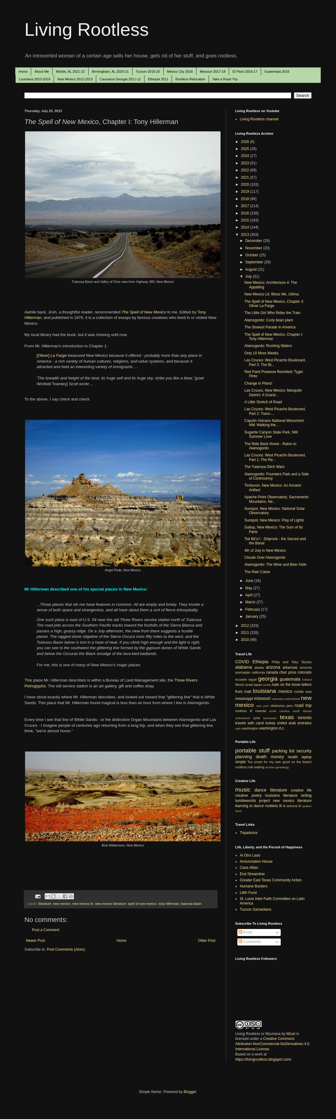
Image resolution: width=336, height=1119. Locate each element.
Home (23, 71)
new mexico (62, 903)
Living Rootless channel (259, 119)
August (251, 269)
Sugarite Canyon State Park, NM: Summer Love (271, 434)
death (261, 756)
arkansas (290, 667)
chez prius (287, 672)
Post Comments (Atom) (66, 949)
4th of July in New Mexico (265, 550)
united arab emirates (294, 723)
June (249, 581)
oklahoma (277, 706)
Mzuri (290, 1034)
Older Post (206, 940)
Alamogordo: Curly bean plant (268, 320)
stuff (264, 750)
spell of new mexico (142, 903)
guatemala (290, 679)
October (252, 255)
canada (272, 672)
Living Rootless (86, 29)
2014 (245, 227)
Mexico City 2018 (180, 71)
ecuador (241, 679)
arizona (273, 667)
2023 (245, 163)
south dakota (302, 711)
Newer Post (35, 940)
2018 (245, 199)
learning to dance (249, 806)
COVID (242, 661)
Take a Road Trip (225, 79)
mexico (285, 691)
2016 (245, 213)
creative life (301, 790)
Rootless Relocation (190, 79)
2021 (245, 177)
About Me (42, 71)
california (258, 672)
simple (240, 762)
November (254, 248)
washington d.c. (272, 728)
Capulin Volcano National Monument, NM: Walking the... (274, 423)
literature (44, 903)
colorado (305, 672)
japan (258, 684)
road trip (303, 705)
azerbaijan (242, 672)
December (254, 241)
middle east (303, 691)
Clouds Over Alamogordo (264, 557)
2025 (245, 149)
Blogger (190, 1092)
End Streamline (252, 874)
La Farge (58, 355)
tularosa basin (191, 903)
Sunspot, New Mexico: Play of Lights (274, 520)
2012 (245, 625)
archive (270, 767)
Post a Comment (45, 930)
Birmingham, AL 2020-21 (110, 71)
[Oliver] (43, 355)
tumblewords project (252, 801)
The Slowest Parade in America (269, 327)
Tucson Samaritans (255, 909)
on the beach (301, 762)
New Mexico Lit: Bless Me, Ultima (271, 294)
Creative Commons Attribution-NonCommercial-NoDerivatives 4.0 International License (272, 1044)
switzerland (242, 718)
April (249, 595)
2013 (245, 234)
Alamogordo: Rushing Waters (268, 346)
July (249, 276)
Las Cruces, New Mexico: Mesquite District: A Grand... (273, 392)
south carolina (279, 711)
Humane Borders (254, 886)
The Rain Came (257, 572)
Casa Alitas (249, 867)
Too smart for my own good (268, 762)
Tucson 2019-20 (148, 71)
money (277, 756)
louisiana (264, 691)
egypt (253, 679)
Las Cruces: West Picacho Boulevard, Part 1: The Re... (275, 457)
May (249, 588)
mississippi (244, 699)
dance (260, 790)
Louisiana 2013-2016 (34, 79)
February (253, 609)
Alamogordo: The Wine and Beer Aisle (275, 564)
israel (249, 684)
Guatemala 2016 (277, 71)
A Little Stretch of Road (263, 402)
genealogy (282, 767)
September (254, 262)
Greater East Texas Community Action (271, 880)
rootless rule (244, 767)
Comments (250, 942)
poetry (257, 795)
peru (289, 706)
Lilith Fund (248, 892)
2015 (245, 220)
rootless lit (243, 711)
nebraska (277, 698)
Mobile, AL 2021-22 (70, 71)
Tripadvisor (249, 833)
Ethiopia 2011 (158, 79)
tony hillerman (169, 903)
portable (245, 750)
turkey (270, 723)
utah (238, 728)
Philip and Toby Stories (292, 662)
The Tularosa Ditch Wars (264, 467)
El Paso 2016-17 (244, 71)
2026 (245, 142)
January (252, 616)
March (251, 602)
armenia (306, 667)
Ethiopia (260, 661)
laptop (306, 757)
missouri (262, 698)
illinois (239, 684)
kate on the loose (286, 684)
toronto (305, 717)
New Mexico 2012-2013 (75, 79)
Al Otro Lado (250, 855)
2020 (245, 184)
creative (241, 795)
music (242, 789)
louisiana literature (281, 795)
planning (243, 756)
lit (284, 806)
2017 (245, 206)
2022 (245, 170)
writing (306, 795)
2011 (245, 633)
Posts (245, 932)
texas (287, 717)
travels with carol (249, 723)
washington (250, 728)
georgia (268, 678)
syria (256, 718)
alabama (243, 667)
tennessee (270, 718)
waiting (259, 767)
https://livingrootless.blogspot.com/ (263, 1059)
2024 (245, 156)
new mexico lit (82, 903)
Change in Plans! (258, 383)
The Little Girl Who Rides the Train (272, 313)
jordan (267, 684)
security (304, 750)
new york (262, 706)
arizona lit (294, 806)
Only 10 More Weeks (261, 353)
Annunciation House (256, 861)
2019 (245, 191)
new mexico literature (110, 903)
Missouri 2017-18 (212, 71)
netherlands (292, 698)
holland (307, 679)
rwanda (260, 711)
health (293, 757)
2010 (245, 640)
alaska (259, 667)
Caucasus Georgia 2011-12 (120, 79)
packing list (283, 750)
